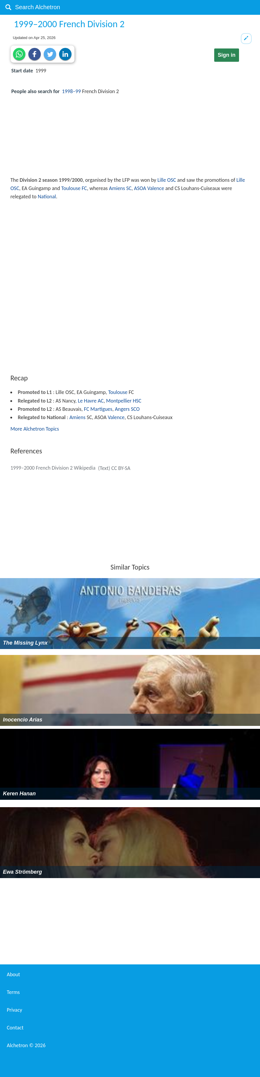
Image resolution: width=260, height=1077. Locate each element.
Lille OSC (166, 180)
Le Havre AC (90, 401)
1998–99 (71, 91)
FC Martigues (98, 409)
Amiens (77, 417)
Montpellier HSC (123, 401)
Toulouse (117, 392)
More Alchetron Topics (34, 429)
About (13, 974)
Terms (13, 992)
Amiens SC (120, 188)
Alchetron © (26, 1045)
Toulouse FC (74, 188)
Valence (116, 417)
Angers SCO (127, 409)
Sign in (226, 55)
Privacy (14, 1010)
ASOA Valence (149, 188)
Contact (15, 1027)
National (47, 196)
